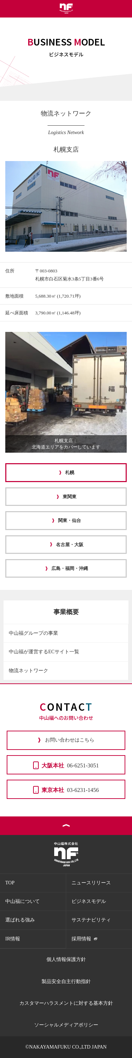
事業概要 (66, 611)
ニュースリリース (91, 882)
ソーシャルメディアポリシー (66, 1025)
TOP (9, 882)
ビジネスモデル (88, 901)
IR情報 (12, 938)
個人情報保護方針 (66, 959)
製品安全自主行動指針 (66, 981)
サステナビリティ (91, 920)
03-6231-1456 (66, 789)
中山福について (22, 901)
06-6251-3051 (66, 765)
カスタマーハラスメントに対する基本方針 (66, 1003)
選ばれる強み (20, 920)
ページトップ (66, 825)
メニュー (123, 9)
